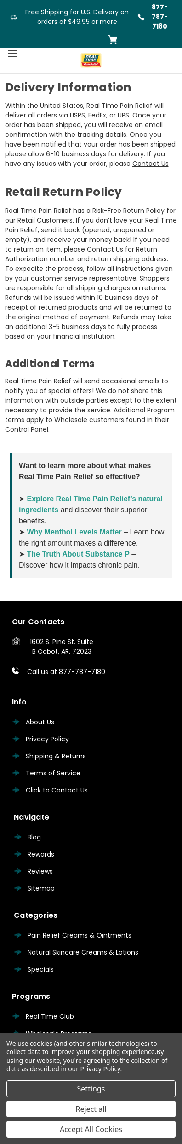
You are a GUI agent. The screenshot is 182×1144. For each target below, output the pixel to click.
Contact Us (150, 163)
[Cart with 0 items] (112, 40)
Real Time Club (50, 1016)
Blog (34, 837)
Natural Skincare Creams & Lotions (83, 952)
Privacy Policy (47, 739)
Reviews (40, 871)
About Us (40, 722)
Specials (41, 969)
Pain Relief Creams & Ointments (79, 935)
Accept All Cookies (91, 1129)
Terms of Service (53, 773)
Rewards (41, 854)
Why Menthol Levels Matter (74, 532)
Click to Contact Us (57, 790)
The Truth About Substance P (78, 554)
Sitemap (41, 888)
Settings (91, 1089)
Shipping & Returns (56, 756)
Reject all (91, 1109)
